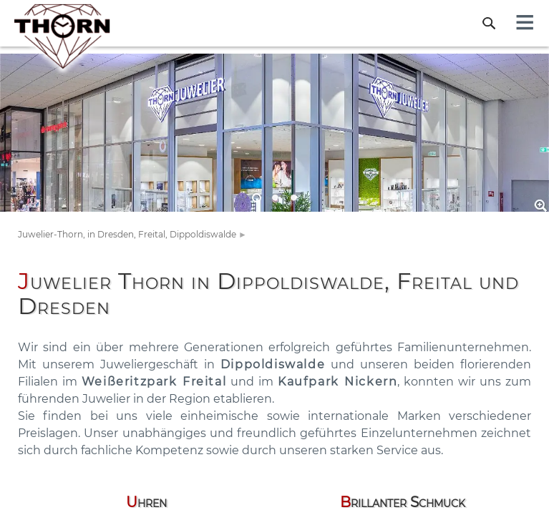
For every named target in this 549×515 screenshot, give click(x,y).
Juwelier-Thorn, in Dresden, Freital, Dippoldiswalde (127, 234)
